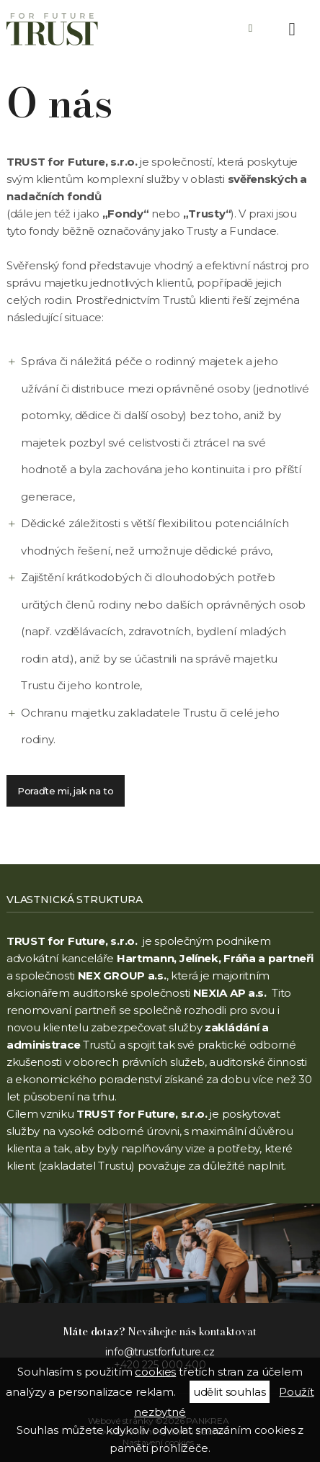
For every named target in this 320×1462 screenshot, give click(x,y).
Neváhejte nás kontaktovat (159, 1331)
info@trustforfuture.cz (160, 1351)
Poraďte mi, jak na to (65, 791)
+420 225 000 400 (250, 28)
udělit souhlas (229, 1392)
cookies (155, 1371)
